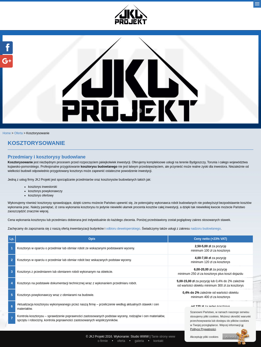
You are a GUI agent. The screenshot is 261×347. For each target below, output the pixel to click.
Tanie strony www (163, 336)
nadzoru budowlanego (206, 228)
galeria (140, 341)
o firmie (103, 341)
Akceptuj (231, 336)
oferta (121, 341)
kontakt (158, 341)
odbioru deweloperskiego (123, 228)
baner (121, 110)
